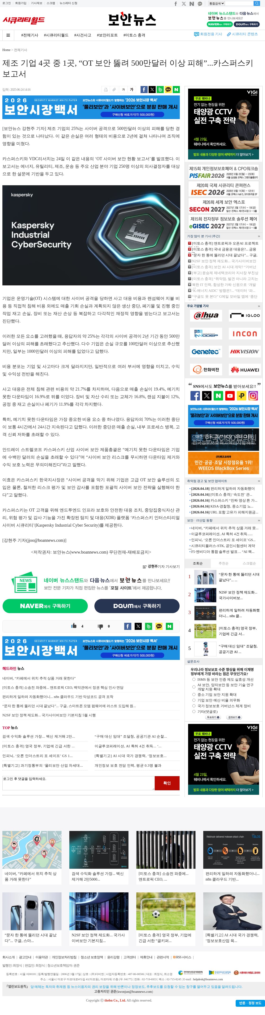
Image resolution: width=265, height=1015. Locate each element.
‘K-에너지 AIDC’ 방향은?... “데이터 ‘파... (223, 290)
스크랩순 (249, 563)
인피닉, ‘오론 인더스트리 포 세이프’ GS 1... (37, 756)
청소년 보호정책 (92, 957)
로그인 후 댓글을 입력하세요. (78, 783)
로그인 (6, 3)
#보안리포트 (107, 35)
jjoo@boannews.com (46, 540)
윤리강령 (113, 957)
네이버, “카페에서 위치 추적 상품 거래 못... (224, 528)
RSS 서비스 (183, 957)
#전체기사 (29, 35)
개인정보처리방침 (64, 957)
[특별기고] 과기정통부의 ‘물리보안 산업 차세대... (42, 765)
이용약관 (41, 957)
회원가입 (20, 3)
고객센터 (130, 957)
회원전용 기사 (211, 34)
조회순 (198, 563)
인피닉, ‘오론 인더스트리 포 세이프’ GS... (223, 540)
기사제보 (36, 3)
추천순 (224, 563)
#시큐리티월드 (56, 35)
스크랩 (51, 3)
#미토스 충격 (134, 35)
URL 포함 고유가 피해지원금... (224, 512)
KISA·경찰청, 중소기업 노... (222, 506)
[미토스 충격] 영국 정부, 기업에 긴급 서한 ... (38, 746)
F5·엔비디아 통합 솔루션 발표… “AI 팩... (222, 552)
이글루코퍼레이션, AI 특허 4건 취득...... (222, 534)
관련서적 (163, 957)
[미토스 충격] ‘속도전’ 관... (221, 494)
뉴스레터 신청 (68, 3)
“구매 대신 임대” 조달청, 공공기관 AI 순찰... (131, 736)
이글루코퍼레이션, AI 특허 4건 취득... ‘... (128, 746)
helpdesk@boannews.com (208, 979)
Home (6, 50)
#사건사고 (82, 35)
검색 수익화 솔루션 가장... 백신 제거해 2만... (38, 736)
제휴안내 (146, 957)
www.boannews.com (89, 552)
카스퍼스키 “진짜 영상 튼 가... (224, 500)
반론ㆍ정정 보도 (250, 1003)
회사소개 (8, 957)
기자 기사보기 (161, 566)
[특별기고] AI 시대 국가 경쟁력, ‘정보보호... (131, 756)
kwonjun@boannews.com (134, 991)
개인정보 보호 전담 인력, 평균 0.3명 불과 (128, 765)
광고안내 (25, 957)
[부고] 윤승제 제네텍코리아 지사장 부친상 (225, 273)
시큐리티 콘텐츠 (245, 34)
